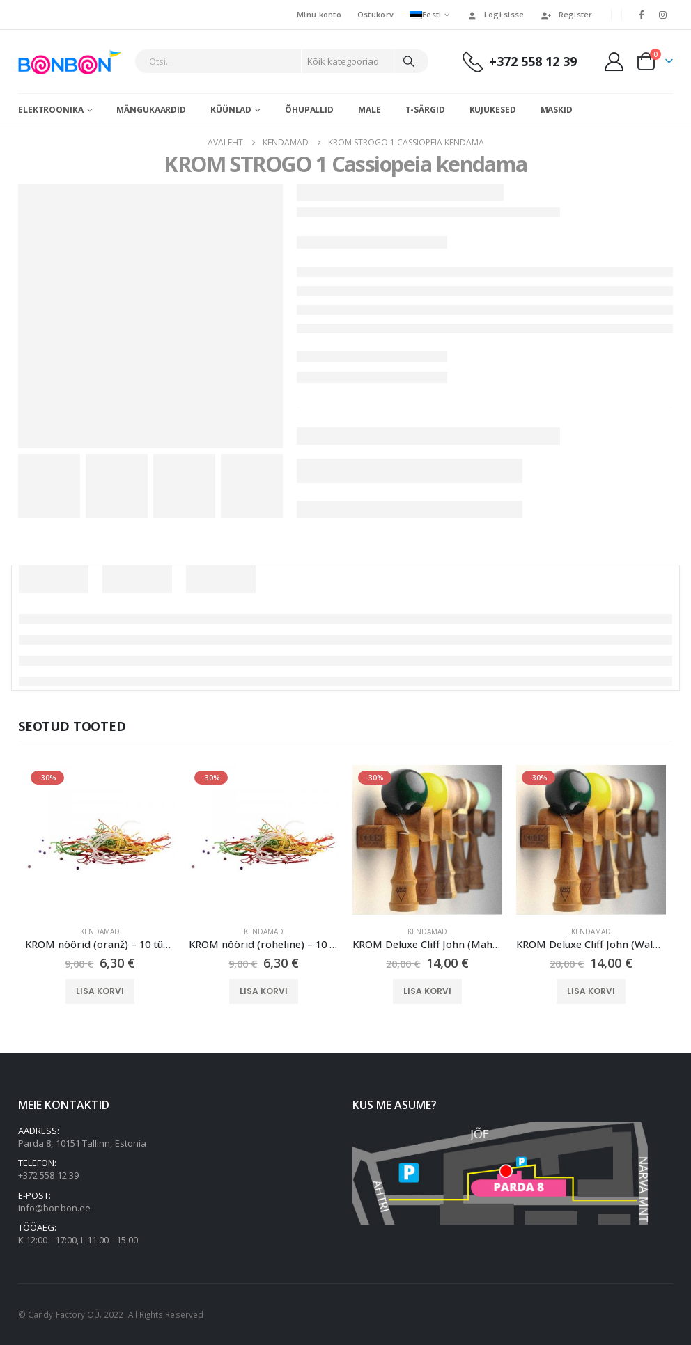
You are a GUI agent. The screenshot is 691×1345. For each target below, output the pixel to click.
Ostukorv (375, 14)
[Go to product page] (100, 840)
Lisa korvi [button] (100, 991)
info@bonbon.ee (54, 1208)
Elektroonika (51, 110)
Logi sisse (495, 14)
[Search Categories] (346, 61)
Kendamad (100, 931)
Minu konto (319, 14)
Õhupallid (309, 110)
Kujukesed (492, 110)
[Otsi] (408, 61)
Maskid (557, 110)
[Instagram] (663, 15)
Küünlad (230, 110)
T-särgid (425, 110)
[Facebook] (641, 15)
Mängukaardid (151, 110)
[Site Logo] (72, 61)
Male (369, 110)
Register (567, 14)
